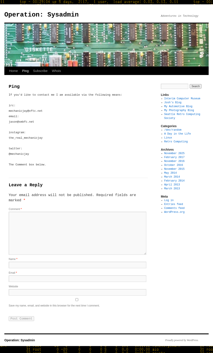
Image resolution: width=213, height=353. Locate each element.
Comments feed (174, 208)
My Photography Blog (179, 110)
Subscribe (40, 71)
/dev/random (172, 130)
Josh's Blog (172, 102)
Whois (56, 71)
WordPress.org (174, 212)
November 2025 (174, 153)
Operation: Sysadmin (41, 14)
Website (13, 287)
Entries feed (173, 204)
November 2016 (174, 161)
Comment (15, 209)
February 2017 (174, 157)
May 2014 (170, 173)
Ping (25, 71)
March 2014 (172, 177)
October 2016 (173, 165)
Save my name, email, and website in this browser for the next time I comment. (54, 307)
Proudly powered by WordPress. (182, 342)
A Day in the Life (177, 134)
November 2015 (174, 169)
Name (13, 259)
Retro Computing (176, 141)
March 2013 (172, 188)
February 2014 (174, 181)
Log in (169, 200)
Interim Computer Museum (182, 98)
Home (13, 71)
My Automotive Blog (178, 106)
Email (13, 273)
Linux (168, 138)
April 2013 (172, 184)
